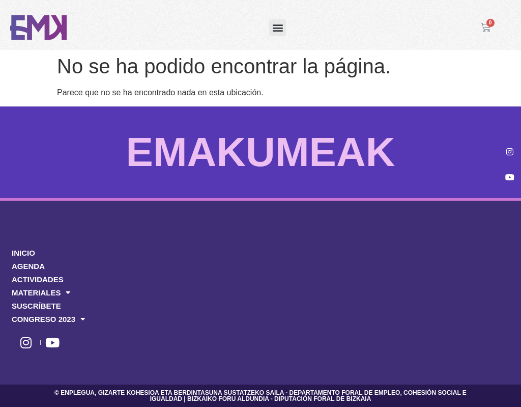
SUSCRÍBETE (36, 306)
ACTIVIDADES (38, 279)
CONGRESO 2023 (48, 319)
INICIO (23, 253)
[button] (277, 27)
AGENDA (28, 266)
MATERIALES (41, 293)
